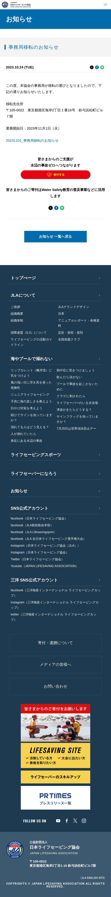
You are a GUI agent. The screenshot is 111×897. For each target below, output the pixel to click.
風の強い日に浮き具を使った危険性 (31, 385)
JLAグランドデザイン (73, 307)
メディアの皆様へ (55, 664)
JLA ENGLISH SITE (92, 877)
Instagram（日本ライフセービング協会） (40, 552)
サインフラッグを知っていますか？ (77, 419)
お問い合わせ (55, 686)
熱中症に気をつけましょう (76, 370)
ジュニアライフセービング (30, 394)
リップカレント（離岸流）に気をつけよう (31, 372)
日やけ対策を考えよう (27, 408)
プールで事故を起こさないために (77, 386)
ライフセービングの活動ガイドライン (31, 342)
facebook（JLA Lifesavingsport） (33, 532)
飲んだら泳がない (69, 377)
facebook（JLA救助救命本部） (32, 525)
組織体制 (17, 320)
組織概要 (17, 313)
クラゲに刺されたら (71, 396)
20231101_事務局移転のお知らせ (32, 140)
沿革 (61, 313)
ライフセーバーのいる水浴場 (77, 403)
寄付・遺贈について (55, 643)
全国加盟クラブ (69, 339)
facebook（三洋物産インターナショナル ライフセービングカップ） (56, 592)
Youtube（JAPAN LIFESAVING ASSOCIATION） (45, 566)
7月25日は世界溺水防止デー (76, 428)
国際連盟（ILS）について (29, 332)
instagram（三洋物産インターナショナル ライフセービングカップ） (55, 605)
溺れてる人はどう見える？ (30, 427)
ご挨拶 (15, 307)
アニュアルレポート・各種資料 (78, 323)
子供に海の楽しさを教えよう (31, 401)
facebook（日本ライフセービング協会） (39, 518)
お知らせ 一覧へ (55, 236)
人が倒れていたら (23, 434)
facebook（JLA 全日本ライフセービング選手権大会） (48, 538)
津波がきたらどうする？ (74, 409)
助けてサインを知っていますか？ (31, 417)
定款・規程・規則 (70, 332)
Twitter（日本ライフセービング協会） (37, 559)
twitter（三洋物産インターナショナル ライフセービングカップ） (54, 617)
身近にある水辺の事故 (26, 440)
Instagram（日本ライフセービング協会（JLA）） (45, 545)
